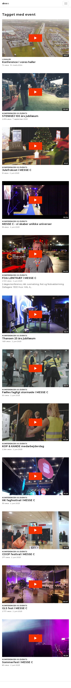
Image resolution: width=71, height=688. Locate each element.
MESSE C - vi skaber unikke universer (27, 224)
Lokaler (6, 59)
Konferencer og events (14, 113)
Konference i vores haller (19, 62)
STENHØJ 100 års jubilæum (20, 116)
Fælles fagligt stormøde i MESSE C (25, 392)
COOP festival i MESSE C (18, 554)
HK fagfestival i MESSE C (18, 500)
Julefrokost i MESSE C (16, 170)
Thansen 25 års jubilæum (19, 338)
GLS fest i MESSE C (14, 608)
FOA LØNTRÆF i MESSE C (19, 278)
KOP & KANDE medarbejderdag (23, 446)
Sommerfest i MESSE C (17, 662)
